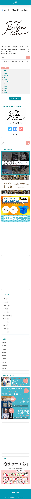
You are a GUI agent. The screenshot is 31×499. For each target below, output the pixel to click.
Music (5, 86)
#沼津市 (4, 346)
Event (5, 79)
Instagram (21, 132)
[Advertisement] (15, 240)
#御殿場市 (4, 365)
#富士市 (4, 342)
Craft (5, 77)
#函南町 (4, 359)
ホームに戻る (15, 98)
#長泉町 (4, 352)
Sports (5, 92)
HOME (15, 492)
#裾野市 (4, 362)
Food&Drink (7, 82)
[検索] (28, 57)
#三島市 (4, 349)
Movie (5, 84)
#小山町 (4, 369)
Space (5, 90)
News (5, 88)
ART (5, 71)
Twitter (10, 132)
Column (6, 75)
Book (5, 73)
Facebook (15, 132)
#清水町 (4, 355)
